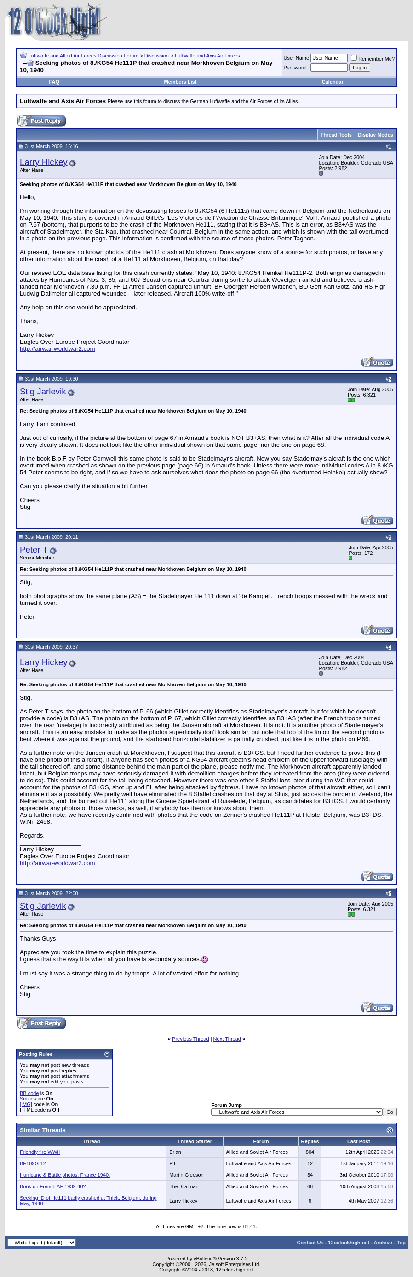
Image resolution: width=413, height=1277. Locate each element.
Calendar (333, 82)
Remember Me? (373, 59)
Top (401, 1242)
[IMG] (26, 1104)
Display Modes (375, 134)
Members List (180, 82)
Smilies (28, 1098)
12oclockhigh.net (348, 1242)
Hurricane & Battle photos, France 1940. (65, 1175)
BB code (29, 1093)
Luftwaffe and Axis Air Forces (207, 55)
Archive (383, 1242)
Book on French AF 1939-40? (53, 1186)
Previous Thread (190, 1039)
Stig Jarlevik (43, 391)
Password (295, 67)
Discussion (156, 55)
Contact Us (310, 1242)
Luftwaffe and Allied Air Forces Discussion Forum (83, 55)
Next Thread (227, 1039)
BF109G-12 (33, 1163)
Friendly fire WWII (40, 1152)
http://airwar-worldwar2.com (57, 348)
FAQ (54, 82)
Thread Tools (336, 134)
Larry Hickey (44, 162)
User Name (297, 58)
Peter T (34, 549)
